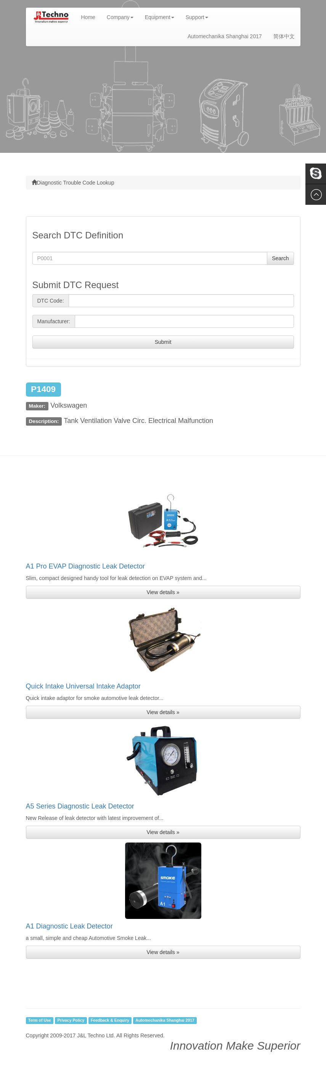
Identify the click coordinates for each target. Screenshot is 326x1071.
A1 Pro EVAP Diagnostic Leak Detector (85, 566)
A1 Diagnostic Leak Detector (69, 926)
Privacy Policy (70, 1020)
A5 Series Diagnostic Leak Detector (80, 806)
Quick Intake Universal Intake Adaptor (83, 686)
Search (280, 258)
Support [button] (197, 17)
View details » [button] (162, 592)
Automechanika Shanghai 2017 (225, 36)
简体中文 (284, 36)
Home (91, 16)
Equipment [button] (159, 17)
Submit (163, 342)
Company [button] (120, 17)
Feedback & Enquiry (110, 1020)
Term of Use (39, 1020)
